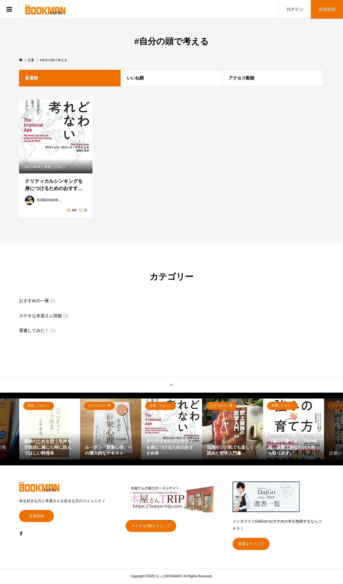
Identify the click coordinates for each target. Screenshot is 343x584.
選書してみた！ (34, 330)
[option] (49, 429)
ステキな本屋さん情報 (40, 315)
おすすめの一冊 (34, 300)
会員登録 (326, 9)
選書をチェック (251, 544)
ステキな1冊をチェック (151, 526)
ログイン (294, 9)
